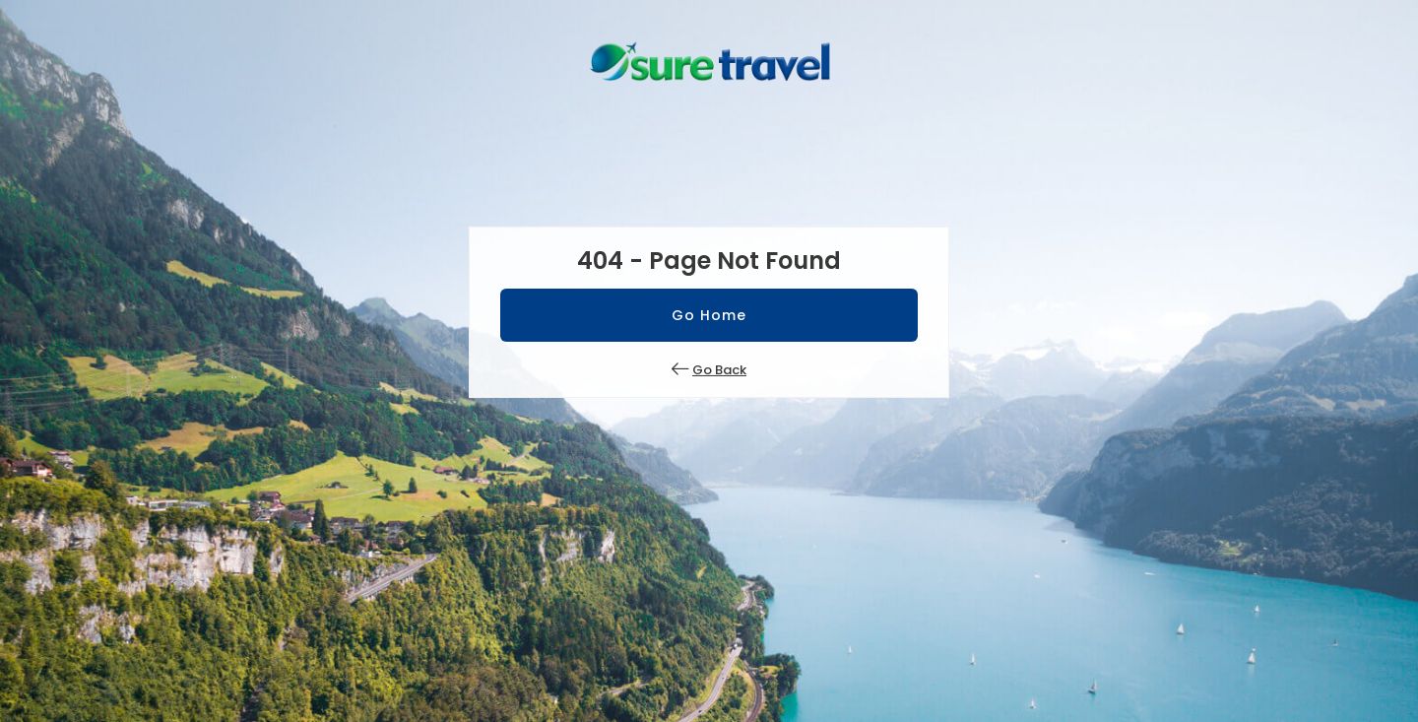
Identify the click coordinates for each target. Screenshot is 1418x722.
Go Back (719, 370)
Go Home (709, 315)
